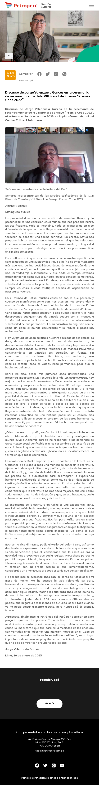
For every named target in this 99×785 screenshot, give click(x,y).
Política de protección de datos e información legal (49, 778)
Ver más (50, 703)
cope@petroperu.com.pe (49, 750)
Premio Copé (26, 80)
